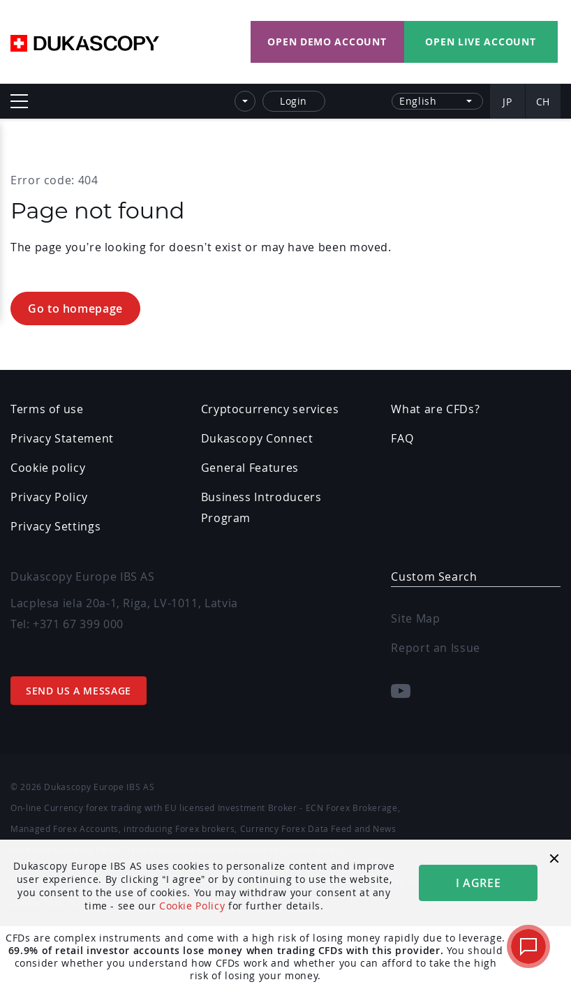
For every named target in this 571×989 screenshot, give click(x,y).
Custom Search (434, 576)
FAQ (402, 438)
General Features (250, 467)
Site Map (415, 618)
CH (543, 101)
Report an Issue (435, 647)
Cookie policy (47, 467)
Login (293, 100)
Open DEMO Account (326, 41)
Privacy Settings (55, 526)
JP (507, 101)
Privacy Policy (49, 497)
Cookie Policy (192, 905)
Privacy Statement (62, 438)
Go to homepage (75, 308)
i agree (478, 883)
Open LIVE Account (480, 41)
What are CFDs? (435, 409)
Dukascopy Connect (257, 438)
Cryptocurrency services (270, 409)
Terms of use (47, 409)
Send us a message (78, 690)
